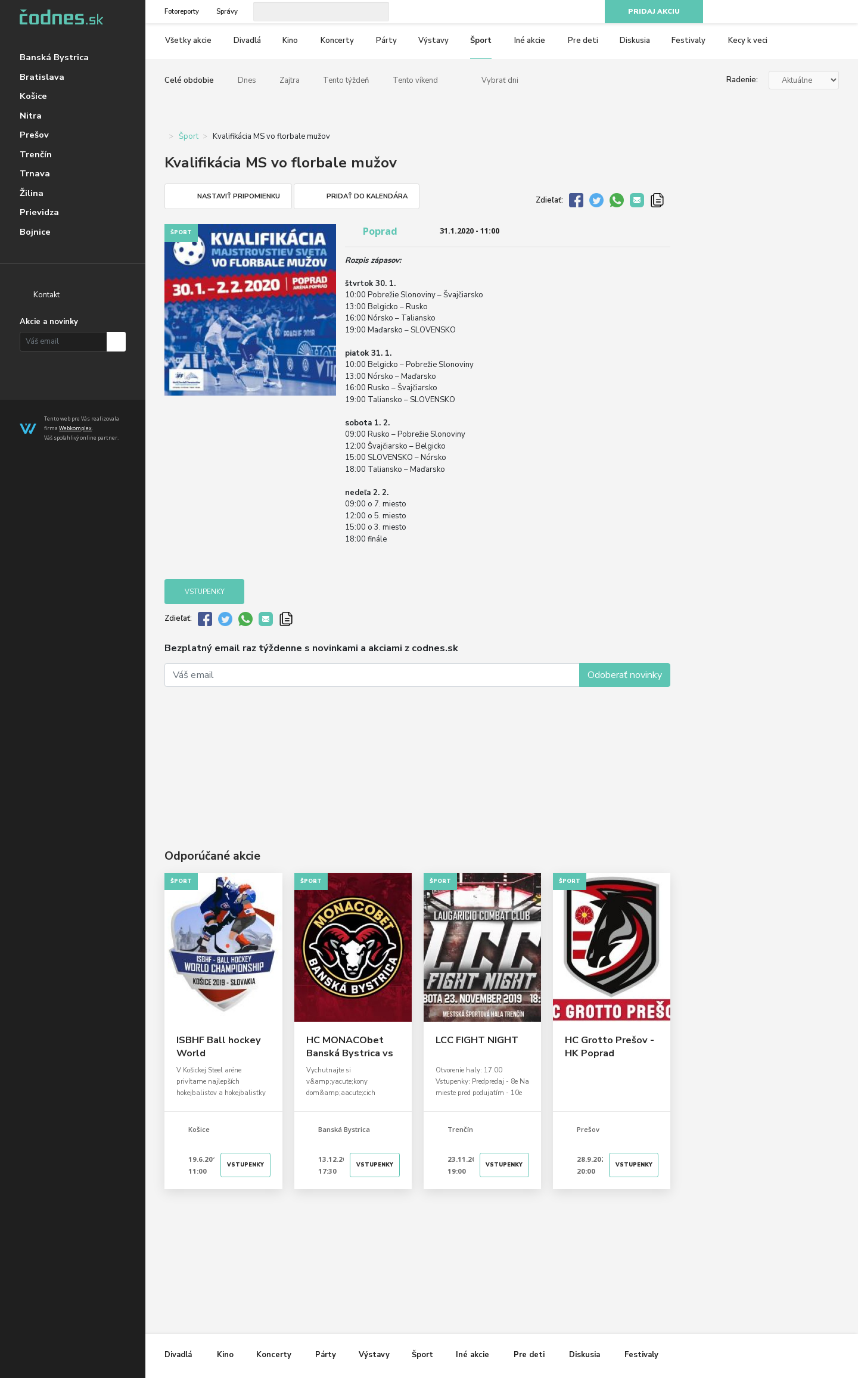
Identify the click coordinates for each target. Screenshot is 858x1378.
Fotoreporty (181, 11)
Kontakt (46, 295)
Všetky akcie (188, 40)
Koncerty (337, 40)
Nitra (31, 116)
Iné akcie (529, 40)
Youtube (811, 12)
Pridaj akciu (654, 11)
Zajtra (289, 80)
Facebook (769, 12)
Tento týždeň (346, 80)
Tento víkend (415, 80)
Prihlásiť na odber (116, 342)
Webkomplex (75, 428)
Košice (33, 96)
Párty (386, 40)
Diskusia (635, 40)
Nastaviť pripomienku (238, 196)
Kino (290, 40)
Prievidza (39, 212)
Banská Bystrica (54, 57)
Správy (227, 11)
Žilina (31, 193)
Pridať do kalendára (367, 196)
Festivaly (688, 40)
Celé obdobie (189, 80)
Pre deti (583, 40)
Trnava (35, 173)
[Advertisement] (417, 750)
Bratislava (42, 77)
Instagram (791, 12)
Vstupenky (205, 591)
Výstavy (433, 40)
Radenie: (742, 79)
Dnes (247, 80)
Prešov (34, 135)
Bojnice (35, 232)
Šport (481, 40)
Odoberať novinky (624, 675)
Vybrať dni (499, 80)
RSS (833, 12)
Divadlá (247, 40)
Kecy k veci (747, 40)
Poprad (380, 231)
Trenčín (36, 154)
